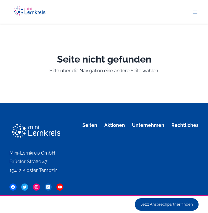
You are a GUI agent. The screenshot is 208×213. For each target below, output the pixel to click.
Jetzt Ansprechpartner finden (167, 204)
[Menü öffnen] (195, 12)
